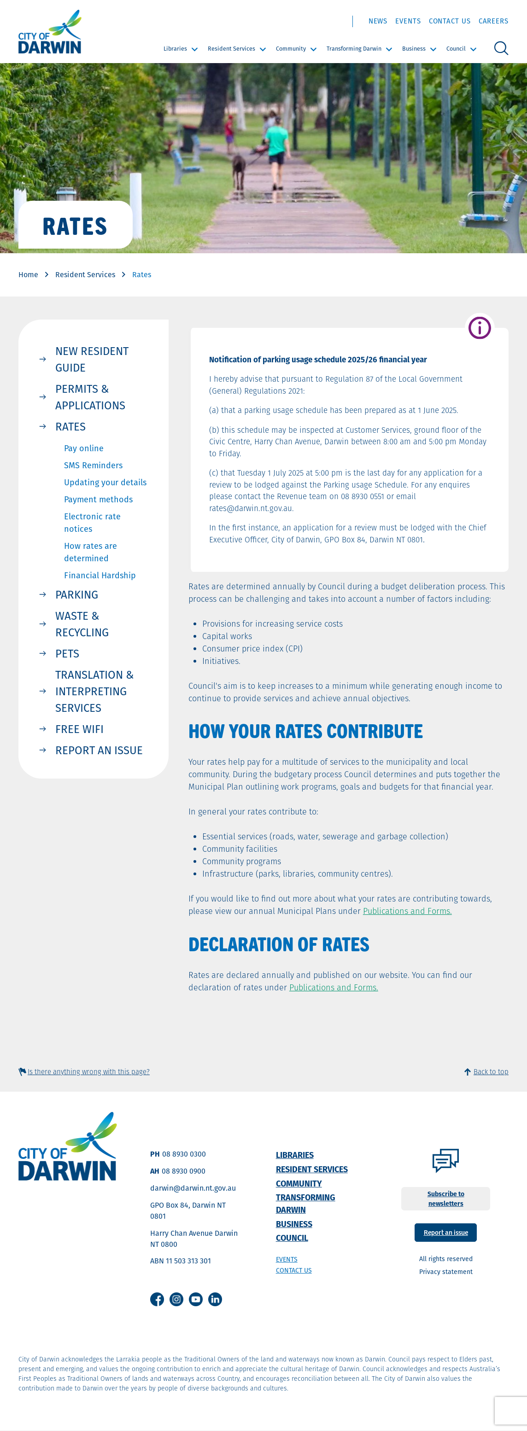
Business (414, 48)
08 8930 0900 (183, 1171)
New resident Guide (92, 359)
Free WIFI (79, 729)
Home (28, 274)
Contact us (294, 1270)
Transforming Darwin (354, 48)
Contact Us (450, 21)
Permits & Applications (90, 397)
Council (456, 48)
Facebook (157, 1299)
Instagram (176, 1299)
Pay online (84, 448)
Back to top (491, 1071)
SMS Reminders (93, 465)
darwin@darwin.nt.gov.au (193, 1188)
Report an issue (99, 750)
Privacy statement (446, 1271)
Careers (494, 21)
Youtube (196, 1299)
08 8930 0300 (184, 1154)
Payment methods (98, 499)
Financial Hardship (100, 575)
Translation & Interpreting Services (94, 691)
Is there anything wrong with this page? (89, 1071)
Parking (76, 594)
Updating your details (105, 482)
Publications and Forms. (407, 911)
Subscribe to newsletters (445, 1198)
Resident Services (231, 48)
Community (291, 48)
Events (408, 21)
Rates (70, 426)
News (378, 21)
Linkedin (215, 1299)
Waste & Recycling (82, 624)
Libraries (175, 48)
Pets (67, 653)
